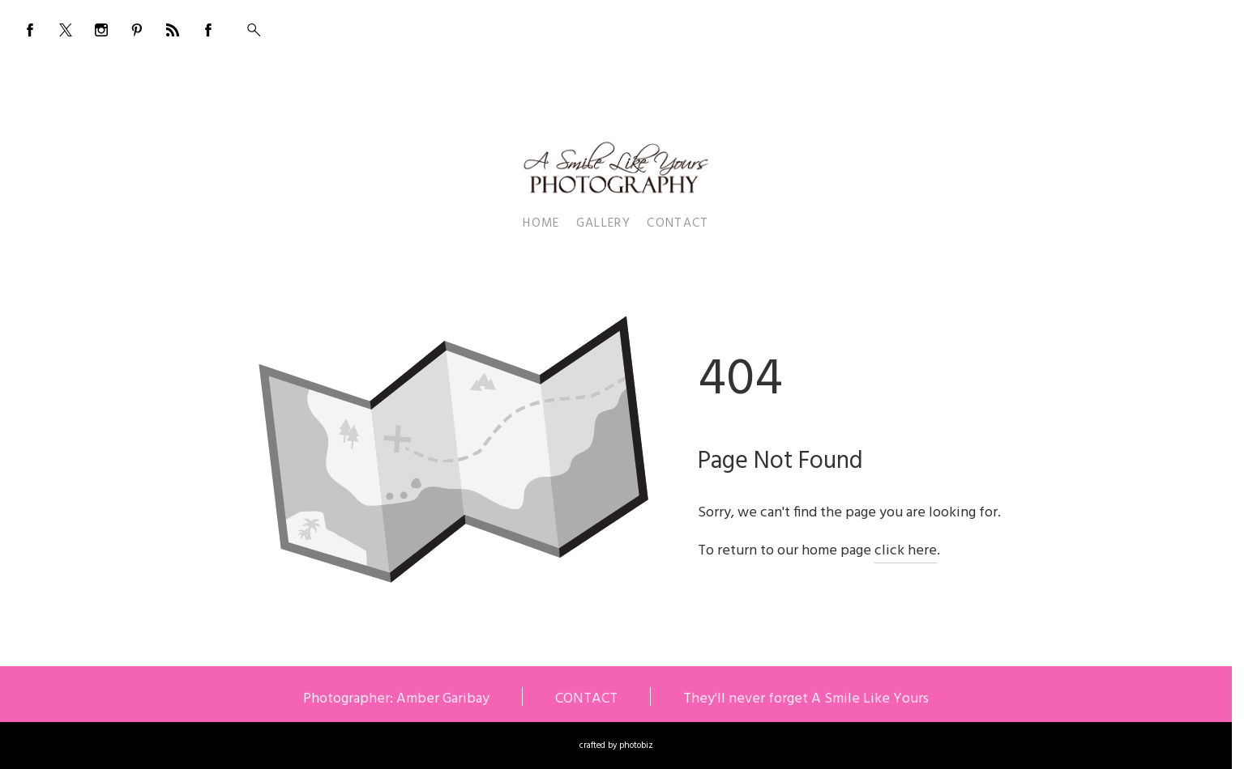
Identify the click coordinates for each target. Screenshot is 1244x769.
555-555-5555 (1178, 26)
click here (905, 551)
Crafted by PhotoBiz (616, 745)
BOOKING (1108, 26)
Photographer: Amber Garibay (396, 700)
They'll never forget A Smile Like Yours (806, 700)
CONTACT (586, 700)
